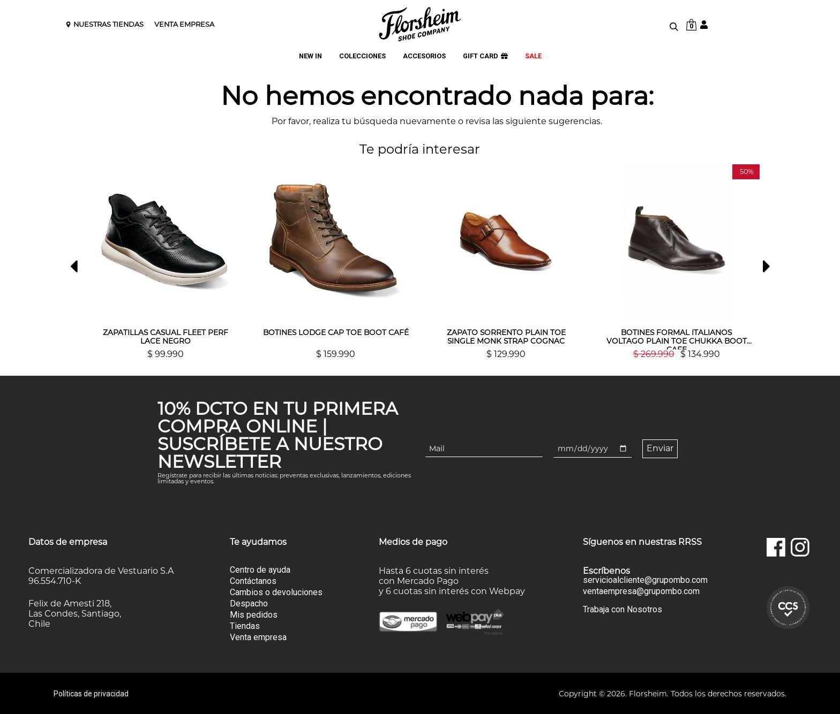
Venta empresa (258, 637)
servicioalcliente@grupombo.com (645, 579)
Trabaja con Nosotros (622, 609)
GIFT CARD (485, 56)
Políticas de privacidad (91, 693)
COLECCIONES (362, 56)
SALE (533, 56)
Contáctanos (253, 580)
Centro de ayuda (260, 569)
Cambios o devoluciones (276, 592)
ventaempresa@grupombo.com (641, 591)
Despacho (249, 603)
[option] (165, 261)
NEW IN (310, 56)
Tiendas (245, 625)
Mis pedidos (254, 614)
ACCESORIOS (424, 56)
